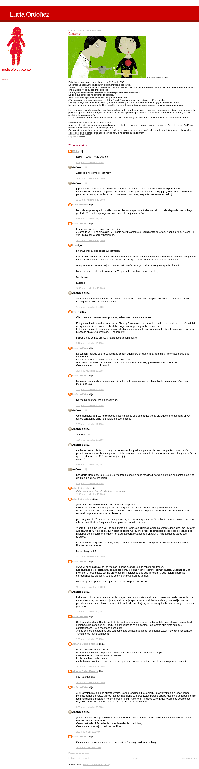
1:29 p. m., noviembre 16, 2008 (90, 307)
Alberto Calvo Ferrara (85, 643)
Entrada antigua (189, 758)
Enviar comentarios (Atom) (96, 764)
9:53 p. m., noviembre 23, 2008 (90, 639)
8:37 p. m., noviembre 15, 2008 (90, 162)
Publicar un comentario (78, 753)
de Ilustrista (176, 125)
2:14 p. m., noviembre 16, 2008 (90, 343)
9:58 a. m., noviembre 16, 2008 (90, 219)
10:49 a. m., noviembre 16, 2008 (90, 288)
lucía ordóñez (80, 204)
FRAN (75, 151)
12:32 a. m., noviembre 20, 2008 (90, 587)
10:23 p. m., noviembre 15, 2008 (90, 178)
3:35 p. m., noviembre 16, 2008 (90, 389)
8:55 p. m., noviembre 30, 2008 (90, 707)
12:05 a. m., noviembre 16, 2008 (90, 200)
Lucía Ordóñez (29, 14)
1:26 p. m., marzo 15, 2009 (88, 732)
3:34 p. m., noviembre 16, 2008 (90, 371)
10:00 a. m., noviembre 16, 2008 (90, 240)
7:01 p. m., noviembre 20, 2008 (90, 612)
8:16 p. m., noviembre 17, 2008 (90, 465)
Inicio (135, 758)
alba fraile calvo (81, 488)
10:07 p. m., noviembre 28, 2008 (90, 682)
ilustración (81, 137)
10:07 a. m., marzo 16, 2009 (88, 747)
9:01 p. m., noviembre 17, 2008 (90, 483)
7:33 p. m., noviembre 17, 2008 (90, 424)
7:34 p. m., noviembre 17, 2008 (90, 440)
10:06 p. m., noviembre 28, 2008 (90, 667)
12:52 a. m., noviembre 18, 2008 (90, 557)
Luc (74, 245)
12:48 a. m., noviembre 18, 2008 (90, 494)
